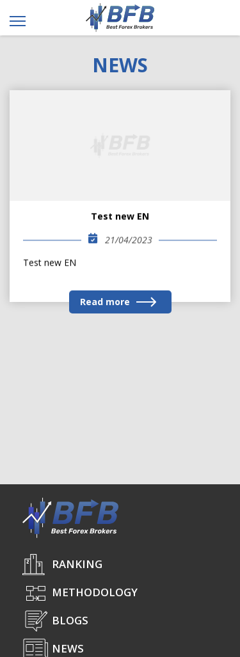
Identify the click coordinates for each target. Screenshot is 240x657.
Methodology (95, 592)
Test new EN (120, 216)
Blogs (70, 620)
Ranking (77, 564)
